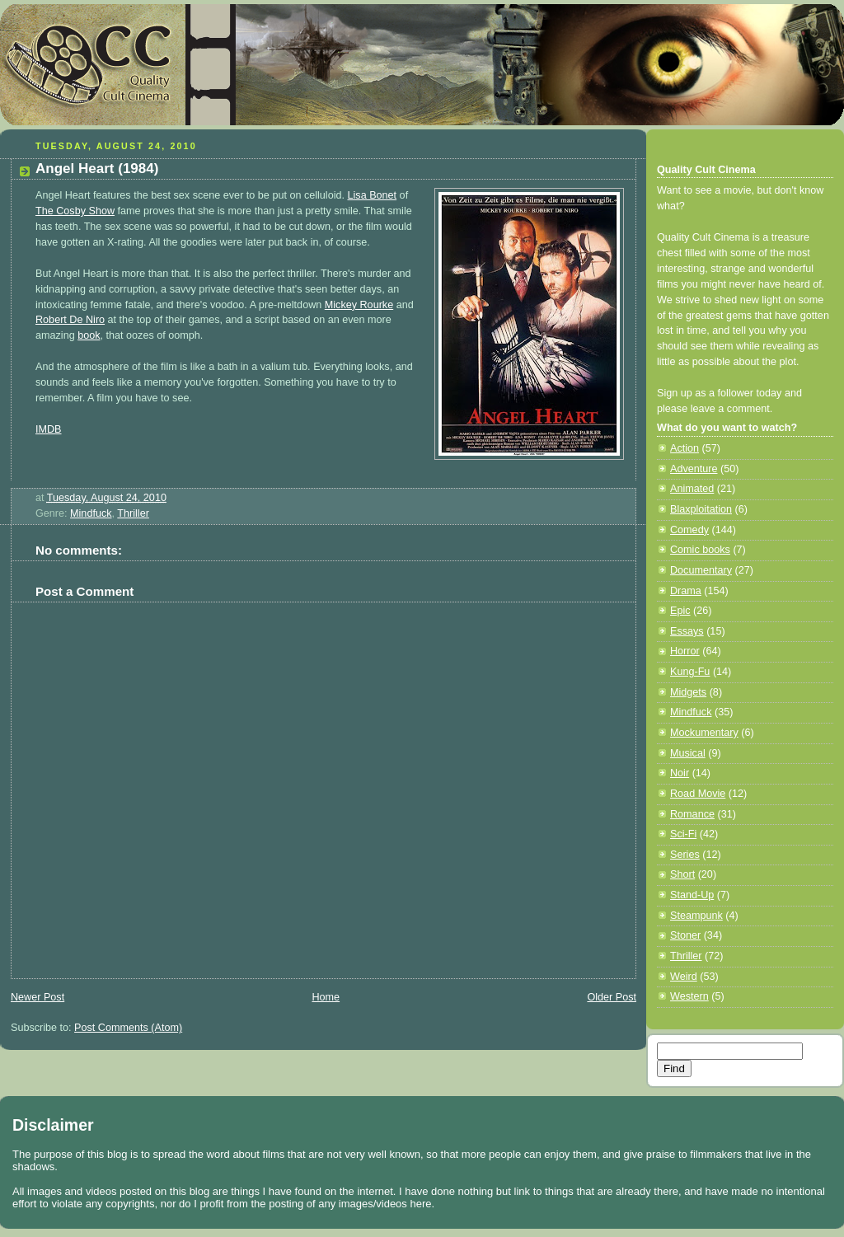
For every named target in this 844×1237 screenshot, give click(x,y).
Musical (688, 753)
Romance (692, 814)
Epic (680, 610)
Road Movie (697, 793)
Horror (685, 651)
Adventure (693, 469)
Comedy (689, 530)
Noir (679, 773)
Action (684, 448)
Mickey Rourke (359, 305)
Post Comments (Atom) (128, 1027)
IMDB (48, 429)
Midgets (688, 692)
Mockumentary (704, 732)
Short (682, 874)
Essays (687, 631)
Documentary (701, 570)
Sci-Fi (683, 834)
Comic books (700, 549)
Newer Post (37, 997)
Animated (692, 488)
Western (689, 996)
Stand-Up (692, 895)
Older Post (611, 997)
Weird (683, 976)
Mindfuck (90, 513)
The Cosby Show (75, 211)
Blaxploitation (701, 509)
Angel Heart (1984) (96, 168)
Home (326, 997)
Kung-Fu (690, 671)
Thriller (133, 513)
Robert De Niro (70, 320)
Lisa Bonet (372, 195)
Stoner (685, 935)
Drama (685, 591)
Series (685, 854)
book (88, 335)
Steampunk (696, 915)
